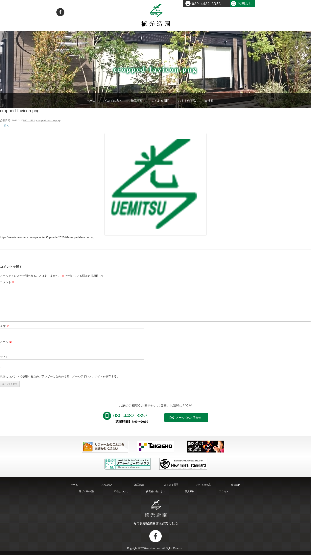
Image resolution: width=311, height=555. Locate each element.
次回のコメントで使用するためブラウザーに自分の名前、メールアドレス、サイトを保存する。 (59, 376)
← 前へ (4, 125)
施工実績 (137, 100)
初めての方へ (113, 100)
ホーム (91, 100)
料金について (121, 491)
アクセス (224, 491)
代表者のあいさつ (155, 491)
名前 (4, 326)
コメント (7, 282)
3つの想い (106, 484)
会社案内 (210, 100)
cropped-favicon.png (48, 120)
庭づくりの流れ (87, 491)
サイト (4, 357)
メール (6, 341)
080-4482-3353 (206, 4)
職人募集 (189, 491)
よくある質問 (160, 100)
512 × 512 (29, 120)
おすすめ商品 (187, 100)
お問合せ (245, 3)
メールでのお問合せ (188, 417)
